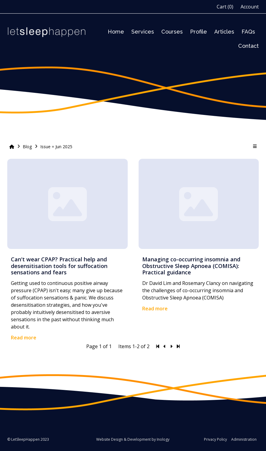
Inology (163, 439)
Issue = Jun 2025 (56, 146)
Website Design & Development (123, 439)
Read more (23, 337)
